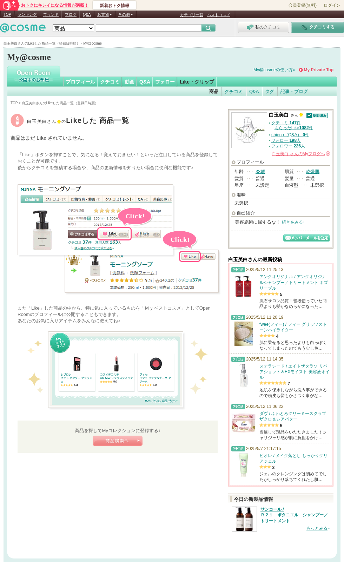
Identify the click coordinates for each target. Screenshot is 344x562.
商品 (213, 91)
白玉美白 (78, 121)
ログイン (332, 5)
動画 (129, 82)
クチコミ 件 (286, 122)
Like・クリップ (197, 82)
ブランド (51, 14)
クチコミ (110, 82)
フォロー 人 (286, 140)
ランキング (27, 14)
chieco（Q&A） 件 (290, 134)
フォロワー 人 (288, 146)
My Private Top (318, 69)
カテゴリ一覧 (191, 15)
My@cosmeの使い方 (273, 69)
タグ (269, 91)
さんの (301, 153)
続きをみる (292, 222)
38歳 (260, 171)
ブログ (71, 14)
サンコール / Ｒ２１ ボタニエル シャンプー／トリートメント (294, 515)
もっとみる (317, 528)
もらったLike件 (293, 127)
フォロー (165, 82)
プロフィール (80, 82)
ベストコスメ (218, 15)
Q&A (87, 14)
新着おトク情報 (114, 5)
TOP (7, 14)
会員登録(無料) (303, 5)
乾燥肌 (312, 171)
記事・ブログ (294, 91)
